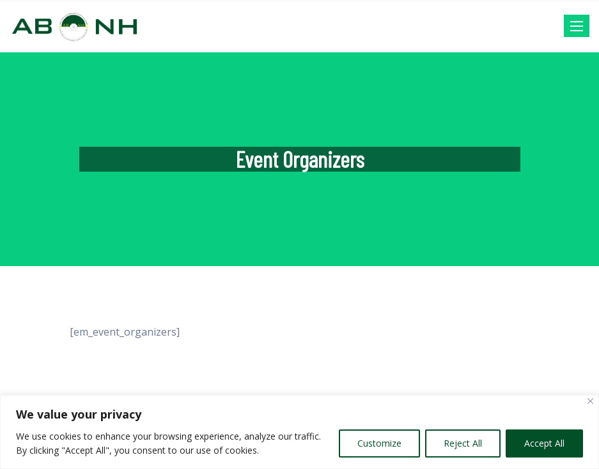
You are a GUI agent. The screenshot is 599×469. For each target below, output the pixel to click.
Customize (379, 443)
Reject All (463, 443)
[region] (299, 432)
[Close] (590, 401)
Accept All (544, 443)
